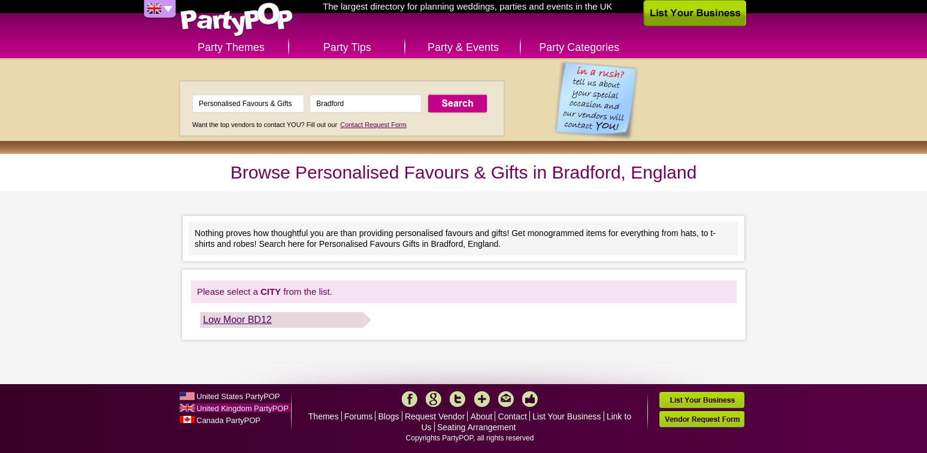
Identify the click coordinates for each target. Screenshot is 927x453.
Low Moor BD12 (237, 320)
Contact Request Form (373, 124)
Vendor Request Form (702, 419)
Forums (358, 416)
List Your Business (566, 416)
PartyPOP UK (236, 20)
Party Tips (347, 47)
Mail (506, 399)
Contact (512, 416)
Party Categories (579, 47)
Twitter (457, 399)
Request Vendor (435, 416)
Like (530, 399)
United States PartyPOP (238, 396)
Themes (323, 416)
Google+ (433, 399)
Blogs (388, 416)
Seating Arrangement (476, 427)
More (482, 399)
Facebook (409, 399)
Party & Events (463, 47)
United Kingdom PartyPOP (242, 408)
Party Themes (231, 47)
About (482, 416)
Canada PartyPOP (228, 420)
